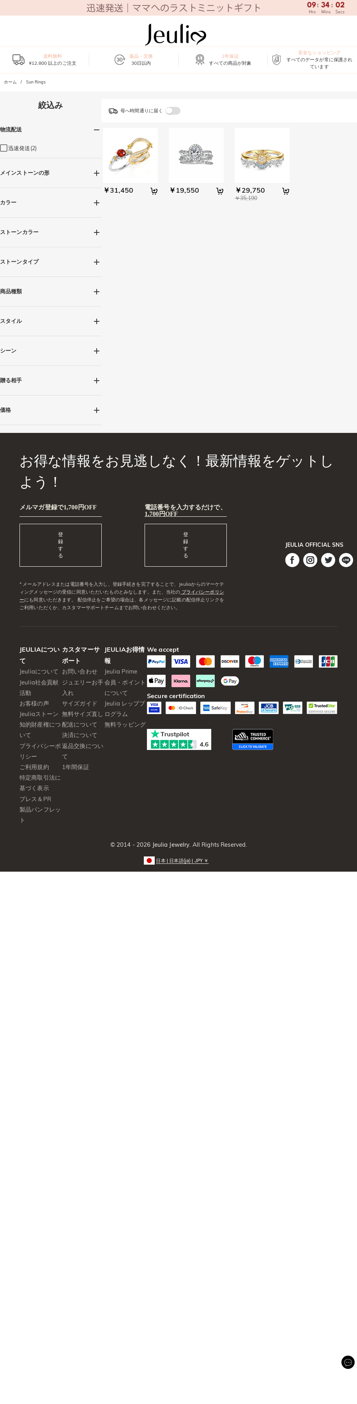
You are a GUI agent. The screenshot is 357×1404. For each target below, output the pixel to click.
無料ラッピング (125, 724)
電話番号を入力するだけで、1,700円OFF (185, 510)
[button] (178, 860)
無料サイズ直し (82, 714)
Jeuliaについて (38, 671)
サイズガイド (79, 703)
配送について (79, 724)
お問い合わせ (79, 671)
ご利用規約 (34, 767)
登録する (60, 544)
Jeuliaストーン (38, 714)
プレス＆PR (35, 799)
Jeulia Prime (121, 671)
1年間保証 (75, 767)
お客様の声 (34, 703)
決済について (79, 735)
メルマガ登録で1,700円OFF (58, 507)
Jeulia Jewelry (169, 844)
